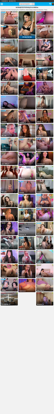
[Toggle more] (52, 10)
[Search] (33, 4)
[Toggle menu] (2, 4)
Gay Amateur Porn (12, 1)
